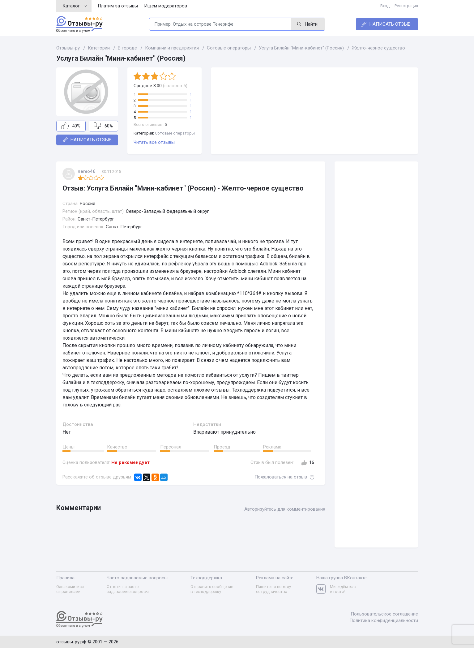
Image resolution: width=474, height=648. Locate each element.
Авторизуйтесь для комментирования (284, 509)
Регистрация (406, 5)
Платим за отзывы (118, 6)
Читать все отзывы (154, 142)
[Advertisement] (314, 110)
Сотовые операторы (175, 133)
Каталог (74, 6)
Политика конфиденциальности (383, 620)
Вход (385, 5)
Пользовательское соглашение (384, 614)
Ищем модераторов (165, 6)
